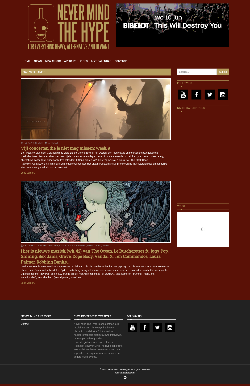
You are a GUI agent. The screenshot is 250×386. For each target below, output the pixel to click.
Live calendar (101, 61)
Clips (70, 245)
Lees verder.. (28, 172)
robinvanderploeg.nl (125, 372)
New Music (53, 61)
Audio (62, 245)
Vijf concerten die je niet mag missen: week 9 (65, 148)
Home (26, 61)
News (38, 61)
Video (84, 61)
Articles (70, 61)
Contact (121, 61)
